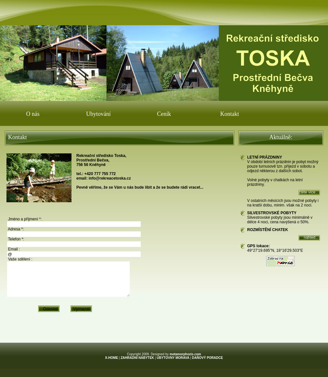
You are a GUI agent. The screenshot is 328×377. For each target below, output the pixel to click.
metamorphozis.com (185, 361)
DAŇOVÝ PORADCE (207, 364)
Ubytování (98, 114)
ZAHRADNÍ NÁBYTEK (137, 364)
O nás (33, 114)
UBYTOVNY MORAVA (173, 364)
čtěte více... (309, 192)
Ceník (164, 114)
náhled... (311, 237)
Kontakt (229, 114)
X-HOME (111, 364)
